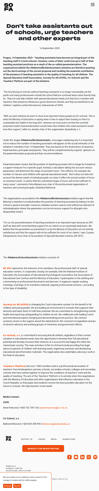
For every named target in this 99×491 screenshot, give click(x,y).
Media (54, 439)
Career (41, 439)
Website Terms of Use (60, 479)
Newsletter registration (43, 448)
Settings (7, 486)
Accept (17, 486)
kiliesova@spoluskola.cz (56, 423)
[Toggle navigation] (93, 4)
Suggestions (68, 439)
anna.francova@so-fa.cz (53, 407)
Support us (26, 439)
